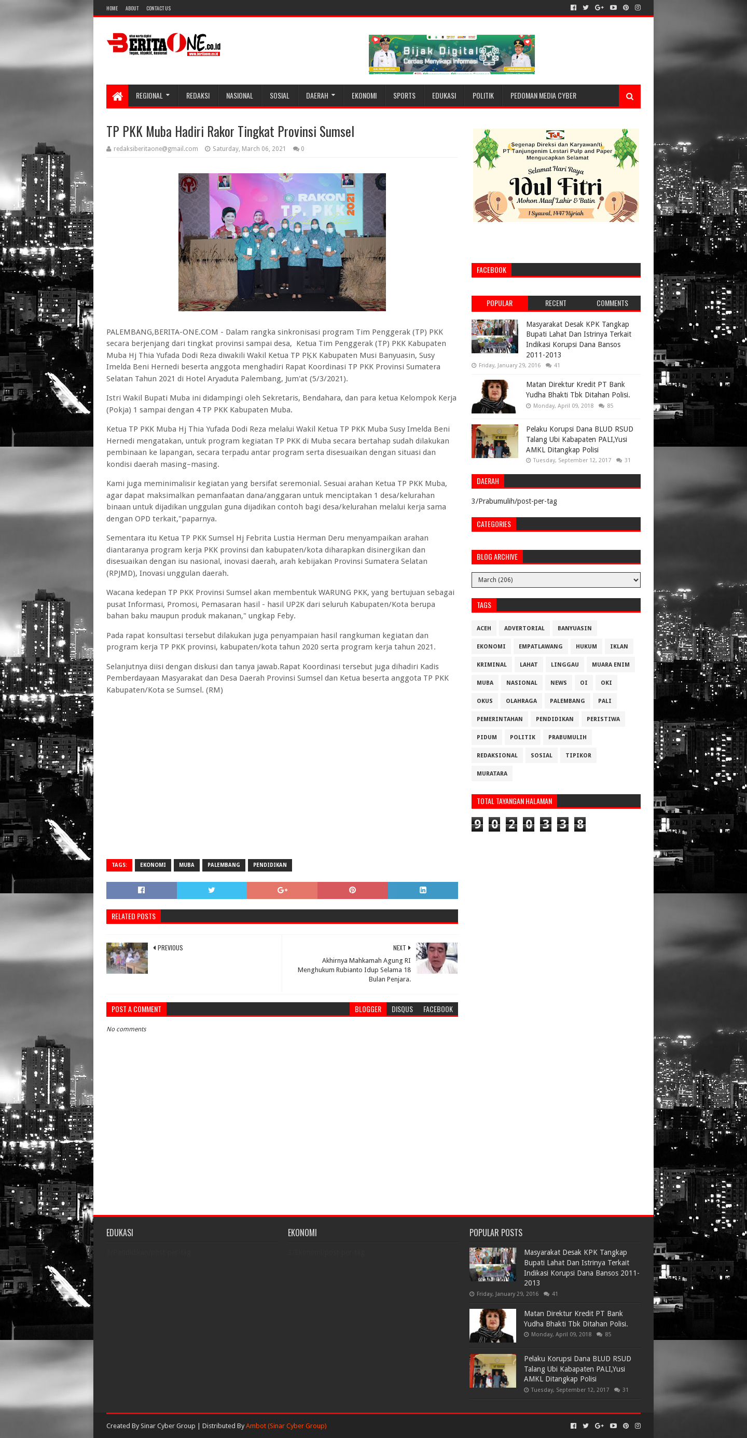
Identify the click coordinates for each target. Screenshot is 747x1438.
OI (584, 683)
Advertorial (524, 628)
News (558, 683)
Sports (404, 95)
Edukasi (444, 95)
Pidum (487, 737)
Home (112, 8)
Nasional (239, 95)
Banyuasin (575, 628)
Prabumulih (567, 737)
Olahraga (521, 701)
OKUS (485, 701)
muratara (492, 773)
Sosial (279, 95)
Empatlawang (541, 646)
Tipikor (578, 755)
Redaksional (497, 755)
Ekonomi (364, 95)
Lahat (529, 664)
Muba (187, 865)
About (132, 8)
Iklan (619, 646)
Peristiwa (603, 719)
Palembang (224, 865)
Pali (605, 701)
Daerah (317, 95)
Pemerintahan (500, 719)
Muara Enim (611, 664)
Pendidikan (270, 865)
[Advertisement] (282, 776)
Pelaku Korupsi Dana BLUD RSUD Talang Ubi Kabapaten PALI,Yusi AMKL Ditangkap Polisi (579, 439)
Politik (483, 95)
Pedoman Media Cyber (543, 95)
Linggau (565, 664)
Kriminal (492, 664)
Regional (149, 95)
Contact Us (158, 8)
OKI (606, 683)
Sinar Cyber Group (168, 1426)
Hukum (586, 646)
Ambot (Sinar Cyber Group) (286, 1426)
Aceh (484, 628)
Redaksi (198, 95)
